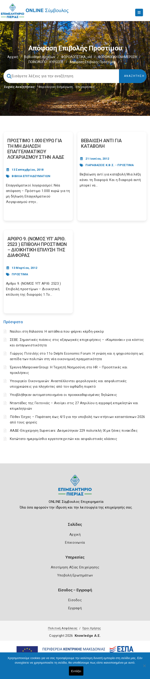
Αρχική (12, 57)
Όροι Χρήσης (91, 628)
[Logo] (75, 488)
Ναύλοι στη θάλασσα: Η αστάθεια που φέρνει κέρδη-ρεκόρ (57, 331)
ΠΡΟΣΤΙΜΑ (20, 274)
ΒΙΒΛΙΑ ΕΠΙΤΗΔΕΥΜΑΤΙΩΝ (31, 176)
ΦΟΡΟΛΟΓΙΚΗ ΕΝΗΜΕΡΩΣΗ (117, 57)
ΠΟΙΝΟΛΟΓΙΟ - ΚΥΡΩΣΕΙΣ (46, 62)
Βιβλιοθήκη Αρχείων (39, 57)
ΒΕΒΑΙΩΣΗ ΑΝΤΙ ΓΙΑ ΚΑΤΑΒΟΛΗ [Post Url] (101, 143)
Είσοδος (75, 600)
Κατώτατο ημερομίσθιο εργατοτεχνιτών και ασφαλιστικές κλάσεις (63, 439)
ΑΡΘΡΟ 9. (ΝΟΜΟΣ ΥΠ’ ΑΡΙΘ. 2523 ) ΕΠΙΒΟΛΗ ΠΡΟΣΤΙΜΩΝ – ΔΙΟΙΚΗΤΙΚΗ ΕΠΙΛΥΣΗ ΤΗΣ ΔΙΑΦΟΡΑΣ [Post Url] (37, 247)
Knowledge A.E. (88, 636)
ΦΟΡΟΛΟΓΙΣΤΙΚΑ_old (76, 57)
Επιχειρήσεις (85, 87)
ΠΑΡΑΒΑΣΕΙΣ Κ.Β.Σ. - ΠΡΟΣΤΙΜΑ (109, 165)
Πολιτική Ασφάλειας (62, 628)
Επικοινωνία (75, 542)
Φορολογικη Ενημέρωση (55, 87)
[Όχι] (144, 668)
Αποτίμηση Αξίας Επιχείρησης (75, 567)
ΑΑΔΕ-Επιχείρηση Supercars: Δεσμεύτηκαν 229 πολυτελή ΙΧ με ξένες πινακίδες (74, 431)
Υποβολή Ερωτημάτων (75, 575)
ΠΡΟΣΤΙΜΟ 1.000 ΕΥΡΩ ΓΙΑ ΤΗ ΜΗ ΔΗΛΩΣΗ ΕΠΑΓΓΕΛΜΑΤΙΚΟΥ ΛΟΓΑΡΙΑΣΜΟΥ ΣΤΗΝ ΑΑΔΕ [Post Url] (35, 149)
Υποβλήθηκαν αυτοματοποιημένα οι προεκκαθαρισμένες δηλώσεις (63, 395)
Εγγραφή (75, 608)
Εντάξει (76, 671)
